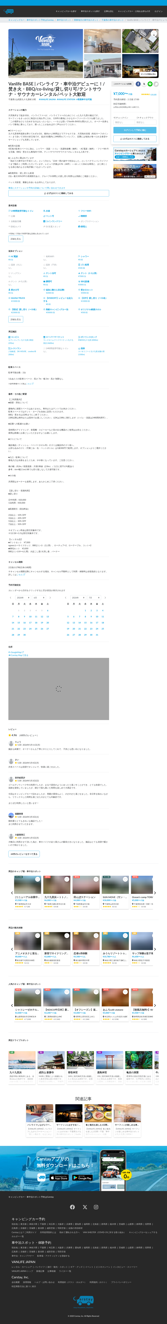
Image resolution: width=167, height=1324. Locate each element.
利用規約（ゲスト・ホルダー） (72, 1282)
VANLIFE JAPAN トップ (22, 1271)
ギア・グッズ (76, 1267)
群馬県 (104, 1224)
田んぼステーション (85, 897)
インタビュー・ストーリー (125, 1267)
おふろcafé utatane (113, 1009)
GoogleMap (16, 652)
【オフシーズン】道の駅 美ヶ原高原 (86, 1009)
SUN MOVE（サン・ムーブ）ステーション (115, 897)
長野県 (148, 1224)
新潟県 (41, 1228)
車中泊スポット (64, 20)
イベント (89, 1267)
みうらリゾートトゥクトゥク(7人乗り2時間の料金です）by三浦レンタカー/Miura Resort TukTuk (115, 953)
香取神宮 (73, 1072)
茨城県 (122, 1224)
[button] (66, 11)
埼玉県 (52, 1224)
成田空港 (51, 1228)
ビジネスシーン (103, 1267)
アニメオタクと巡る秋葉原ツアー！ (27, 953)
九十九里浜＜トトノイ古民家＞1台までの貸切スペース (56, 897)
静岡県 (139, 1224)
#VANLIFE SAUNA (47, 99)
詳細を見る (16, 239)
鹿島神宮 (102, 1072)
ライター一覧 (65, 1271)
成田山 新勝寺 (46, 1072)
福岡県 (87, 1224)
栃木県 (113, 1224)
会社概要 (16, 1282)
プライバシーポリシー (121, 1282)
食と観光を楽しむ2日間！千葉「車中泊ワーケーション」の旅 (98, 1125)
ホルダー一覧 (18, 1236)
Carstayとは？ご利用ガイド (24, 1232)
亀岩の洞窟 (132, 1072)
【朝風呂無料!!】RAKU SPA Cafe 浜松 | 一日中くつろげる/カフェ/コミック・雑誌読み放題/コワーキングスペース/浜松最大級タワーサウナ (144, 1009)
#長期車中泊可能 (84, 99)
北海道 (96, 1224)
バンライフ (40, 1267)
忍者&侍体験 (81, 953)
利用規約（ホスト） (99, 1282)
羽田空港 (62, 1228)
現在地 (15, 1224)
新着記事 (40, 1271)
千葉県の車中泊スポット (112, 20)
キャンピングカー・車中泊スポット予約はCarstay (31, 20)
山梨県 (131, 1224)
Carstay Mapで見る (19, 655)
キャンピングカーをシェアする (143, 1232)
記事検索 (52, 1271)
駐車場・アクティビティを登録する (53, 1256)
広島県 (15, 1228)
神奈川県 (33, 1224)
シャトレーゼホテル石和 (27, 1009)
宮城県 (32, 1228)
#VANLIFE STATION (66, 99)
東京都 (23, 1224)
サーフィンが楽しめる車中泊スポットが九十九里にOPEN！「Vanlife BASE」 (127, 1125)
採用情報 (27, 1282)
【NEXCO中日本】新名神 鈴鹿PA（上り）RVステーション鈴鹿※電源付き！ (56, 1009)
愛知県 (78, 1224)
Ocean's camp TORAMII (144, 897)
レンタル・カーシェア (22, 1267)
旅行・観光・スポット (58, 1267)
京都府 (23, 1228)
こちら (30, 384)
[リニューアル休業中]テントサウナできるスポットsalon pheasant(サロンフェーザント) (27, 897)
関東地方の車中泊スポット (86, 20)
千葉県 (43, 1224)
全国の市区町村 (75, 1228)
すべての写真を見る (148, 74)
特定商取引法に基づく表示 (24, 1286)
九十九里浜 (15, 1072)
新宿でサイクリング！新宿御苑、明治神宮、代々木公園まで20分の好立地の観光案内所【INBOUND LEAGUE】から (56, 953)
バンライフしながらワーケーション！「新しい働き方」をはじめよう (39, 1125)
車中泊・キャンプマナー (23, 1256)
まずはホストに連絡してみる (58, 193)
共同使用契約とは (48, 1232)
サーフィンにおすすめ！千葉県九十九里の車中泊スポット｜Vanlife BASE (68, 1125)
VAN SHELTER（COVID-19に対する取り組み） (104, 1232)
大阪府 (61, 1224)
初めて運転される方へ (69, 1232)
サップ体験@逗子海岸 (144, 953)
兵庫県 (69, 1224)
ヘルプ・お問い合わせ (44, 1282)
